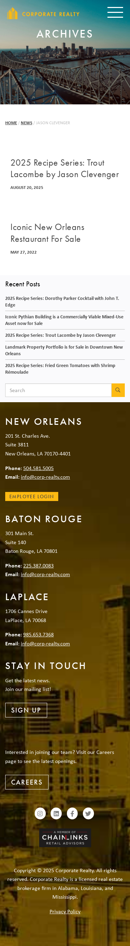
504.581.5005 (38, 468)
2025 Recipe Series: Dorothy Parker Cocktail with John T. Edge (62, 301)
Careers (27, 782)
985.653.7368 (38, 634)
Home (11, 123)
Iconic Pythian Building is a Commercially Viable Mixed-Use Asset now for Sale (64, 319)
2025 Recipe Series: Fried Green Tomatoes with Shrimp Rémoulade (60, 368)
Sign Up (26, 710)
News (26, 123)
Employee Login (31, 496)
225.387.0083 (38, 565)
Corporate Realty (43, 13)
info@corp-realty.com (45, 476)
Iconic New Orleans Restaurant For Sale (47, 232)
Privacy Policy (65, 911)
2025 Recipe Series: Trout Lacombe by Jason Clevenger (64, 168)
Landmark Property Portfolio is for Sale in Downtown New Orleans (64, 350)
